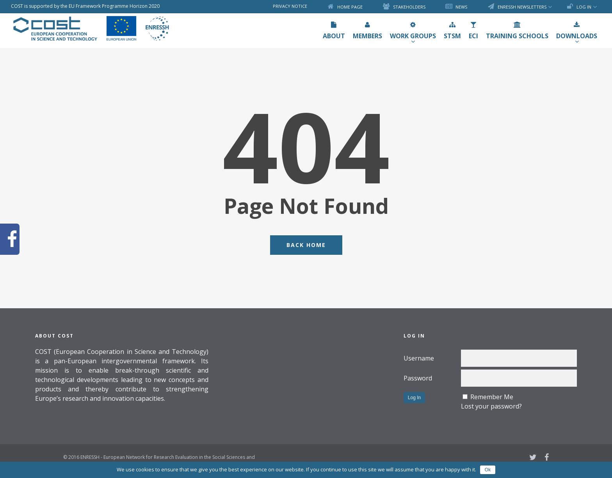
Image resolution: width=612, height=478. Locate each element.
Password (418, 378)
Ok (488, 470)
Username (419, 358)
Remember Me (491, 397)
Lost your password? (491, 406)
